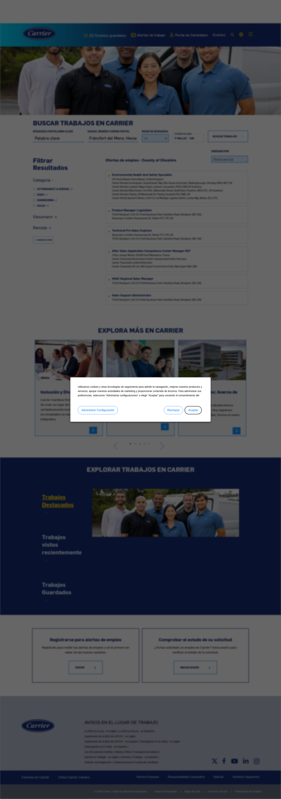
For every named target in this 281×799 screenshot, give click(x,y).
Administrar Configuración (97, 410)
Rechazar (173, 410)
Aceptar (193, 410)
